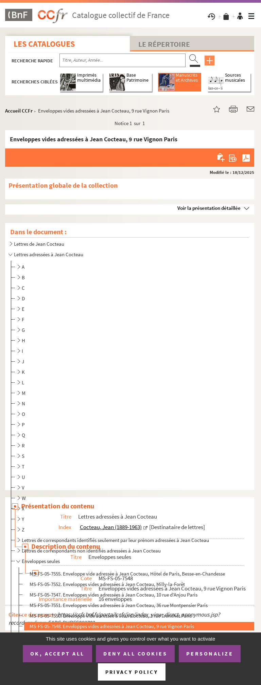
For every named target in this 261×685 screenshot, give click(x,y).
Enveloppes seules (41, 561)
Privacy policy (131, 672)
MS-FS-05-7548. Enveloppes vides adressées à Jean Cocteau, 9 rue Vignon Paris (112, 626)
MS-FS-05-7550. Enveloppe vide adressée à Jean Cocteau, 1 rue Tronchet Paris (111, 615)
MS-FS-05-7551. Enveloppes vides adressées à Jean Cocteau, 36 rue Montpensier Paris (119, 605)
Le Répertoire (164, 44)
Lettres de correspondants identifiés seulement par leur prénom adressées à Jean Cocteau (115, 540)
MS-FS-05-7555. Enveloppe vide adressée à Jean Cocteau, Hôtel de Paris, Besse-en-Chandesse (127, 573)
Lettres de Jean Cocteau (39, 244)
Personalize (209, 653)
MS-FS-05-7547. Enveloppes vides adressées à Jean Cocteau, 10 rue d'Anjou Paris (113, 594)
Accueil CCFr (19, 110)
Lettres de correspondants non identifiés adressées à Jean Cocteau (91, 550)
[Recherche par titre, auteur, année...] (122, 60)
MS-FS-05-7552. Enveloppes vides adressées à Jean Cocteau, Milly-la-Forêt (107, 584)
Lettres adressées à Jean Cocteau (48, 254)
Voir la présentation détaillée (209, 208)
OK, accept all (57, 653)
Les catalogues (44, 44)
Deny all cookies (135, 653)
